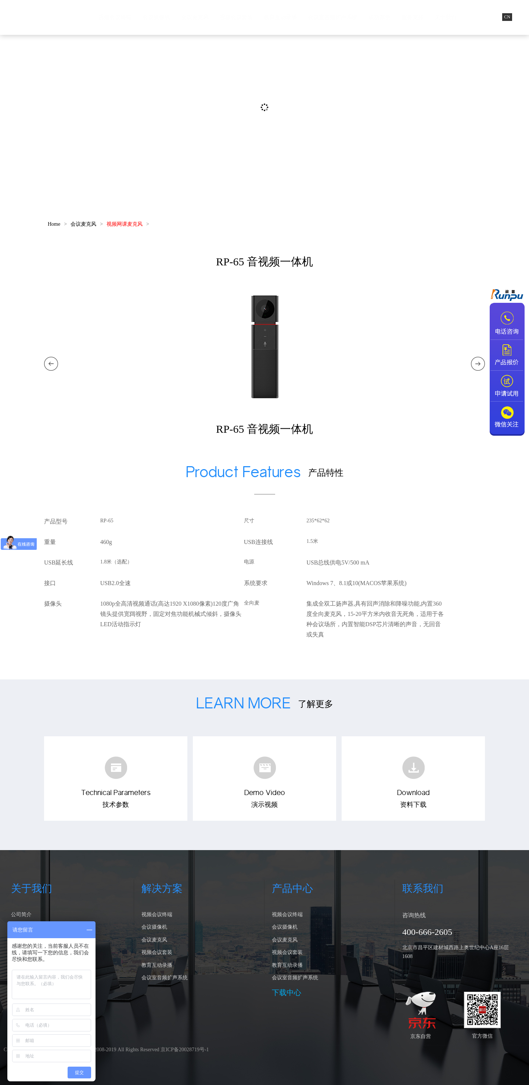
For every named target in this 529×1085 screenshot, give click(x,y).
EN (520, 16)
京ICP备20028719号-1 (185, 1049)
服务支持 (413, 17)
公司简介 (21, 914)
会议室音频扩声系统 (332, 17)
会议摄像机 (156, 17)
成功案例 (379, 17)
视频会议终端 (115, 17)
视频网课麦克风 (125, 224)
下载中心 (286, 992)
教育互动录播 (280, 17)
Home (54, 224)
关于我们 (446, 17)
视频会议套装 (236, 17)
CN (507, 16)
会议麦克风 (195, 17)
